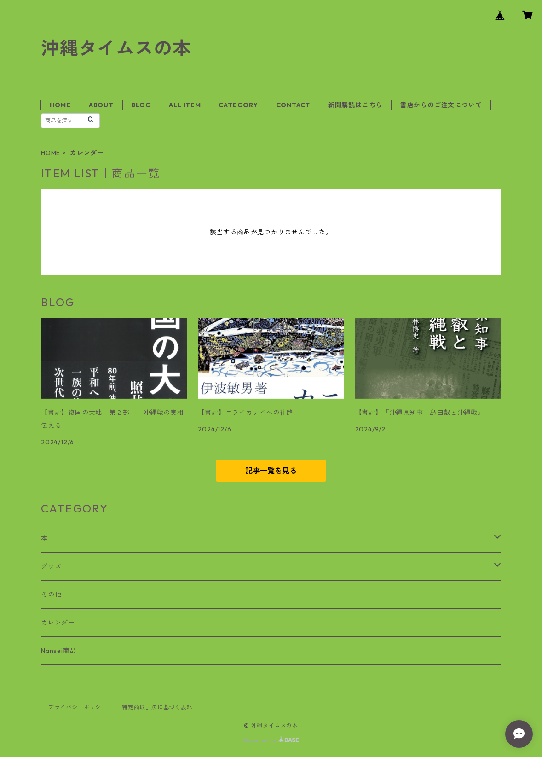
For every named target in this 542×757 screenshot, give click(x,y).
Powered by (271, 740)
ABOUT (101, 105)
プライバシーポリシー (77, 707)
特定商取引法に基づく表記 (157, 707)
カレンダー (58, 622)
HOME (60, 105)
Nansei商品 (58, 650)
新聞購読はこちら (355, 105)
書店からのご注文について (441, 105)
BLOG (141, 105)
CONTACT (293, 105)
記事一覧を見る (271, 470)
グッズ (51, 566)
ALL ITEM (185, 105)
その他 (51, 594)
